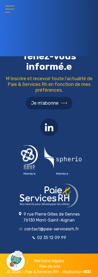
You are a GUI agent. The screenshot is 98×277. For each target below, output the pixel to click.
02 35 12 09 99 (49, 237)
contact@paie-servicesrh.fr (49, 228)
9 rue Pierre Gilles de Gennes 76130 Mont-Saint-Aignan (49, 217)
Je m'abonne (45, 103)
